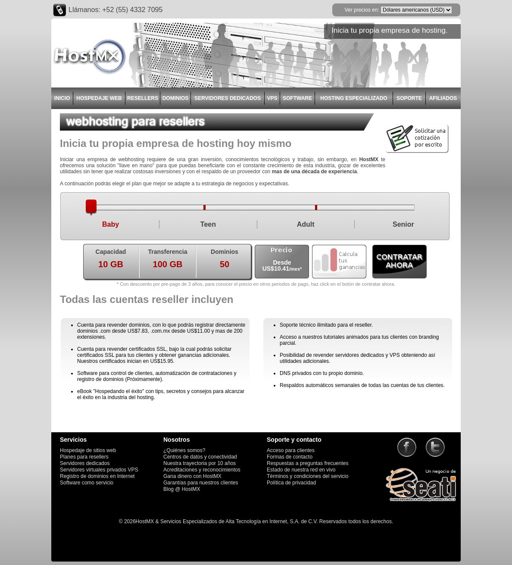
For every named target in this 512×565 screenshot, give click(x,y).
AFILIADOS (443, 98)
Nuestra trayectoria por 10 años (199, 463)
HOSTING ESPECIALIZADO (353, 98)
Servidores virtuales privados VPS (99, 470)
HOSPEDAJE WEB (99, 98)
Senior (403, 224)
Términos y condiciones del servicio (307, 476)
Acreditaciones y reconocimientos (201, 470)
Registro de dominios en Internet (97, 476)
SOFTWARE (297, 98)
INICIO (62, 98)
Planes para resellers (84, 457)
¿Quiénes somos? (184, 450)
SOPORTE (409, 98)
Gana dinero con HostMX (192, 476)
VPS (272, 98)
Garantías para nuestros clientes (200, 483)
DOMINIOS (175, 98)
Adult (306, 224)
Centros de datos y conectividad (200, 457)
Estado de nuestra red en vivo (301, 470)
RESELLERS (142, 98)
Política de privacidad (291, 483)
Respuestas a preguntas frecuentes (307, 463)
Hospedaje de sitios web (88, 450)
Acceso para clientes (291, 450)
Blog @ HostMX (181, 489)
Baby (110, 224)
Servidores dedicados (84, 463)
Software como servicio (86, 483)
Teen (208, 224)
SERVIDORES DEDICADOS (227, 98)
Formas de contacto (289, 457)
